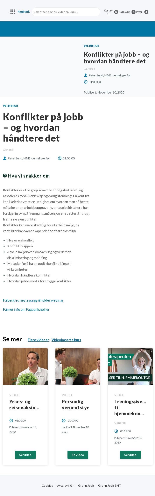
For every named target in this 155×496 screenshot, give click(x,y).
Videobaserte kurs (66, 340)
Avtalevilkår (65, 485)
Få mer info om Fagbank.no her (26, 309)
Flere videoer (38, 340)
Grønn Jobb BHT (109, 485)
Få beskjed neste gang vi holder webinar (33, 300)
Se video (25, 455)
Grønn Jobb (86, 485)
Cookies (47, 485)
